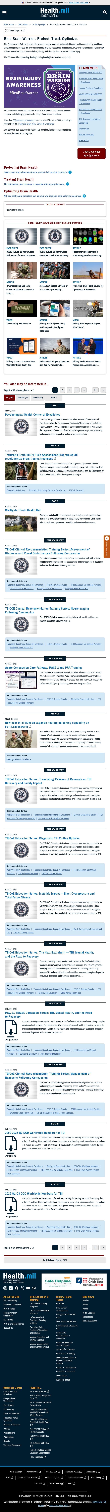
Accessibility (92, 1471)
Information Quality (52, 1477)
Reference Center (12, 1387)
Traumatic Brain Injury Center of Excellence (36, 123)
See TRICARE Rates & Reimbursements (39, 1431)
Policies (6, 1428)
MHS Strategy (9, 1308)
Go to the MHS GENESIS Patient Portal (40, 1404)
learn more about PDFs (59, 1505)
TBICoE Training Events (57, 585)
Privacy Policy (32, 1471)
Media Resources (89, 1321)
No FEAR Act (51, 1471)
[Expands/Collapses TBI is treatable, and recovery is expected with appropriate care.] (35, 184)
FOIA (8, 1477)
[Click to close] (107, 538)
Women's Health (63, 1379)
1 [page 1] (55, 390)
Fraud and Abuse (72, 1471)
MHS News (88, 1296)
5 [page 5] (84, 390)
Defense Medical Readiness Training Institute (38, 1320)
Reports (6, 1441)
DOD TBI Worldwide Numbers (86, 1166)
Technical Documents (12, 1445)
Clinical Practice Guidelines (10, 1393)
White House (55, 1483)
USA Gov (39, 1483)
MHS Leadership (10, 1300)
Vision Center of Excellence (22, 588)
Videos (85, 1308)
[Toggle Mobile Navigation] (4, 13)
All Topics (60, 1303)
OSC (70, 1483)
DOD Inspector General (27, 1477)
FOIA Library (8, 1409)
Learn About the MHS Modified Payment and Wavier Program (39, 1412)
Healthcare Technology (65, 1353)
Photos (85, 1304)
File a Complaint (36, 1457)
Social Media (87, 1316)
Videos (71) (38, 397)
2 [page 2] (62, 390)
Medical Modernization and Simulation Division (39, 1345)
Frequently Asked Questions (10, 1419)
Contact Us (8, 1328)
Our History (8, 1319)
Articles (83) (23, 397)
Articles (85, 1300)
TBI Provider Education (28, 873)
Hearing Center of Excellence (49, 588)
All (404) (9, 397)
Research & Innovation (65, 1371)
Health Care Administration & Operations (63, 1335)
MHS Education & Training (39, 1298)
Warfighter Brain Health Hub (23, 510)
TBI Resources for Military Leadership (57, 1170)
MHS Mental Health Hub (71, 992)
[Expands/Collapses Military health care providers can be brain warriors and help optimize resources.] (43, 196)
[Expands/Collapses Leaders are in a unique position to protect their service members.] (36, 172)
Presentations (9, 1433)
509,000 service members (23, 120)
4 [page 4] (76, 390)
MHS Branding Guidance (13, 1323)
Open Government (75, 1477)
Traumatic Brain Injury (16, 490)
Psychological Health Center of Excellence (32, 414)
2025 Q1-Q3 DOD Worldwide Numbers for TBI (34, 1193)
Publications (8, 1437)
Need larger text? (15, 30)
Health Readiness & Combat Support (64, 1344)
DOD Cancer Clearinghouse (62, 1309)
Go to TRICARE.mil (38, 1391)
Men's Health (61, 1375)
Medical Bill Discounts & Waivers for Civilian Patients (66, 1360)
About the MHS (11, 1296)
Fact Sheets (8, 1405)
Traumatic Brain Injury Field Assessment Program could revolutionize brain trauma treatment (41, 457)
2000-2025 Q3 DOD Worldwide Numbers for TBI (35, 1133)
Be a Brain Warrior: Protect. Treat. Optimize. (55, 1113)
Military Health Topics (64, 1298)
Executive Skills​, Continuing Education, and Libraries (39, 1330)
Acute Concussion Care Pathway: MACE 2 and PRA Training (43, 668)
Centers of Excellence (65, 1349)
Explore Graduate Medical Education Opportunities (40, 1451)
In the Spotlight (88, 1312)
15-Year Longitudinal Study (85, 814)
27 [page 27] (95, 390)
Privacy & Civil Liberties (66, 1367)
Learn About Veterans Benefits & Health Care (39, 1421)
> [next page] (103, 390)
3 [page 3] (69, 390)
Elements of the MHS (12, 1304)
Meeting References (11, 1424)
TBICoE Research (76, 490)
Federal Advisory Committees (10, 1314)
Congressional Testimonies (9, 1400)
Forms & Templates (11, 1413)
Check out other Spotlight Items (91, 153)
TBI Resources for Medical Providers (53, 818)
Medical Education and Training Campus (39, 1338)
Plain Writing (96, 1477)
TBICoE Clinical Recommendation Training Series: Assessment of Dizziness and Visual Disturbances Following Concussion (47, 551)
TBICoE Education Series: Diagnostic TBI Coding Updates (42, 838)
